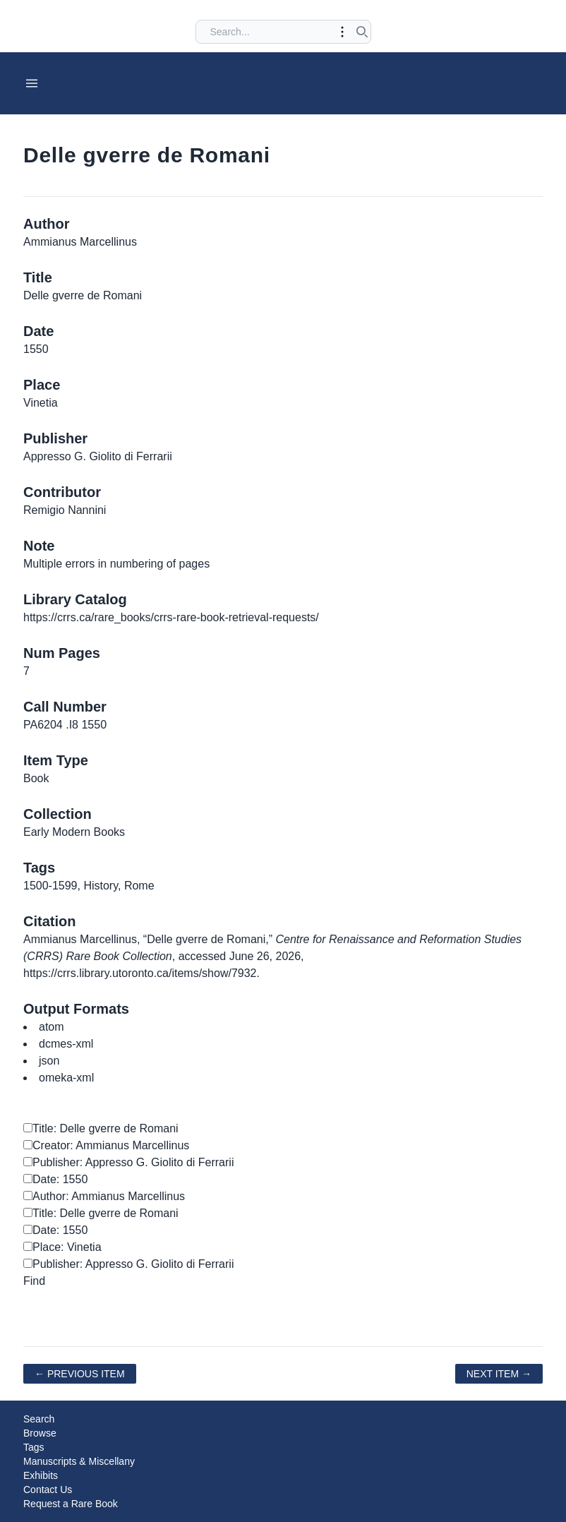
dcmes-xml (66, 1044)
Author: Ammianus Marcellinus (104, 1196)
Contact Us (47, 1489)
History (100, 886)
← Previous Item (80, 1373)
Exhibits (40, 1475)
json (49, 1061)
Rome (139, 886)
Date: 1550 (55, 1179)
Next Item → (498, 1373)
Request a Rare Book (70, 1503)
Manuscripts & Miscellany (79, 1461)
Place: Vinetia (62, 1247)
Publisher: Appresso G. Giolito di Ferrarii (128, 1162)
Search (38, 1419)
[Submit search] (362, 31)
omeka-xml (66, 1078)
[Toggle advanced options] (342, 31)
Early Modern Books (74, 832)
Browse (39, 1433)
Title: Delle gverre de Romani (101, 1128)
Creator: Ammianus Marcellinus (106, 1145)
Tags (33, 1447)
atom (51, 1027)
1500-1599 (50, 886)
